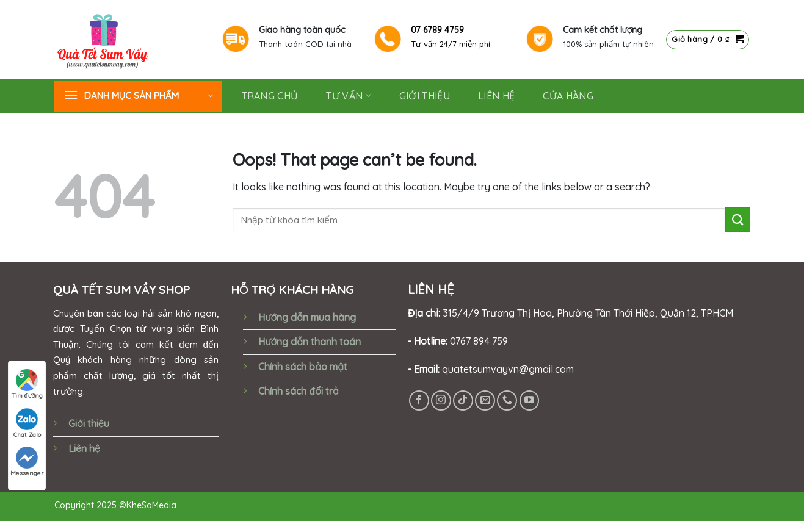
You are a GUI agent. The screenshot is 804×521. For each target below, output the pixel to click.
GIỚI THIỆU (424, 96)
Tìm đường (27, 384)
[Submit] (737, 219)
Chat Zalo (27, 423)
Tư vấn (348, 96)
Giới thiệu (88, 423)
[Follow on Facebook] (419, 400)
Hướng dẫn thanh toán (309, 342)
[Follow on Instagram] (441, 400)
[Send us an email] (485, 400)
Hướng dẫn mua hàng (306, 317)
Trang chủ (270, 96)
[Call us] (507, 400)
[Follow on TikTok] (463, 400)
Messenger (26, 462)
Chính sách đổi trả (298, 391)
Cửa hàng (568, 96)
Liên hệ (496, 96)
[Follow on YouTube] (530, 400)
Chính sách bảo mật (302, 367)
